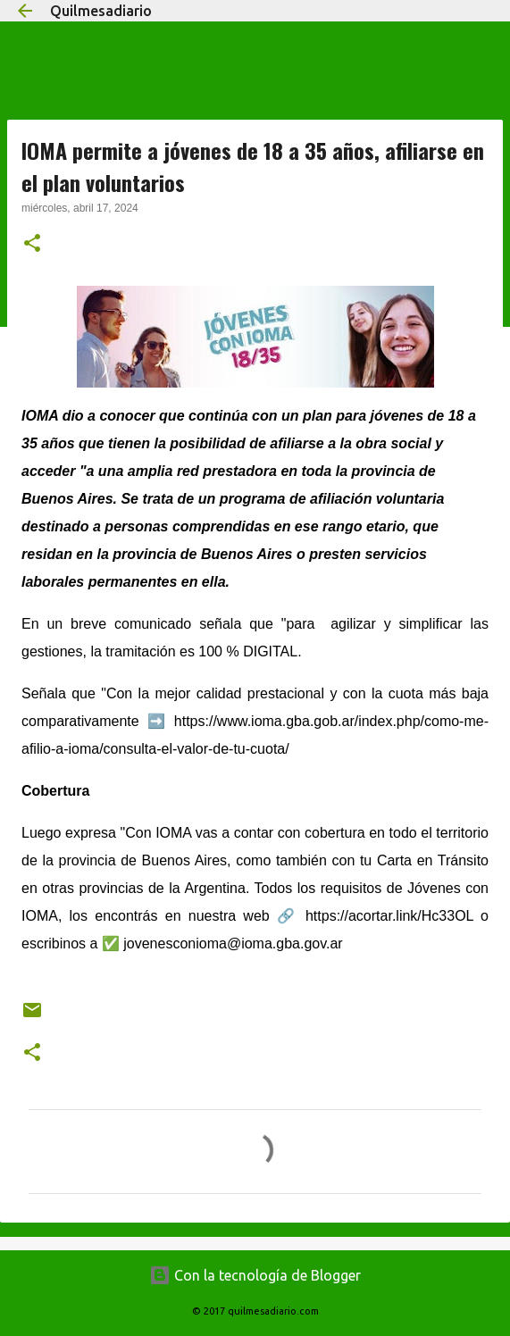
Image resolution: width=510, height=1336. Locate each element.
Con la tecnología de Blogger (255, 1275)
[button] (32, 244)
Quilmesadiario (101, 11)
